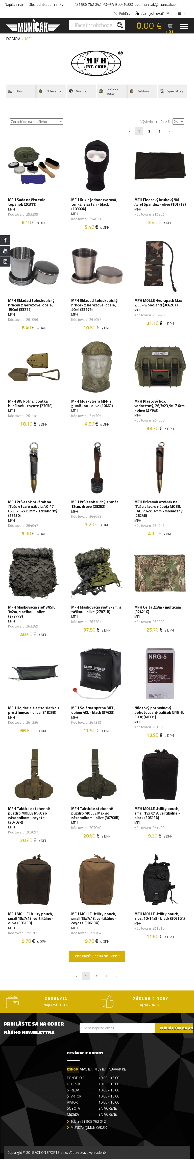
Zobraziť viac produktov (97, 972)
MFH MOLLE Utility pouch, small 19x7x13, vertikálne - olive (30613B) (31, 934)
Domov (13, 39)
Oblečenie (49, 91)
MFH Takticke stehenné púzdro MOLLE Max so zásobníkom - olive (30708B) (96, 827)
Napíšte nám (15, 4)
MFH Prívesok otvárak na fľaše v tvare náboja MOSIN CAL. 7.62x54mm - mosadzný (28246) (159, 516)
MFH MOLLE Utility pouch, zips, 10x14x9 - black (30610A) (160, 931)
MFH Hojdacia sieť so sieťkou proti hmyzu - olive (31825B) (32, 724)
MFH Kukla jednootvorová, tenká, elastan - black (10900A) (94, 206)
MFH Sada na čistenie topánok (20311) (27, 203)
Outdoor (139, 91)
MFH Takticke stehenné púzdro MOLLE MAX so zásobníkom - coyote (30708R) (30, 829)
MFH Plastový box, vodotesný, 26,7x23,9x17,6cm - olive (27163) (160, 411)
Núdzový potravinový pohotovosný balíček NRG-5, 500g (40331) (159, 724)
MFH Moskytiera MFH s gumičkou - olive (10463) (92, 408)
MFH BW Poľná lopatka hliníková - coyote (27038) (31, 408)
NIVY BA (101, 1085)
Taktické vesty (108, 91)
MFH (12, 210)
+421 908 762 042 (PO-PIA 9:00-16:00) (102, 4)
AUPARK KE (118, 1085)
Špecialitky (171, 91)
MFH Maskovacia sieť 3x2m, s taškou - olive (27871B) (97, 618)
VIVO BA (86, 1085)
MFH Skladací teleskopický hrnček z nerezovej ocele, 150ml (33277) (32, 308)
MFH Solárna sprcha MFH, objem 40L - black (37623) (94, 721)
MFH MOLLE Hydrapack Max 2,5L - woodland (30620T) (158, 306)
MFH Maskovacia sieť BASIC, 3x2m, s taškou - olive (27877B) (33, 621)
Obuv (15, 91)
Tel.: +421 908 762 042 (88, 1137)
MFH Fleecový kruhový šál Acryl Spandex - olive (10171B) (157, 206)
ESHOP (72, 1085)
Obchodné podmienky (46, 4)
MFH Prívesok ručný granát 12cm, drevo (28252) (95, 511)
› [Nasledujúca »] (169, 131)
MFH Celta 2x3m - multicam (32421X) (158, 618)
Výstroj (77, 91)
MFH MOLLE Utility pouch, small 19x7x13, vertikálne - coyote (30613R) (94, 934)
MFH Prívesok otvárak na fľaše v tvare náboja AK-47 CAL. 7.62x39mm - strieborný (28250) (33, 516)
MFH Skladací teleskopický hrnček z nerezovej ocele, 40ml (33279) (95, 308)
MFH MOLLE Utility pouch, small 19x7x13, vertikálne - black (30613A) (157, 827)
